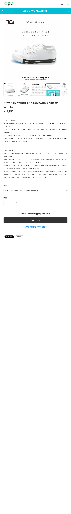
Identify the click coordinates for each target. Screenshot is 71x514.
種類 (5, 185)
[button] (64, 50)
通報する (20, 237)
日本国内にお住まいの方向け (35, 227)
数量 (5, 197)
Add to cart (35, 220)
